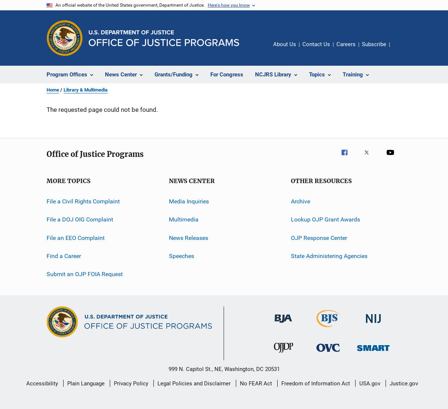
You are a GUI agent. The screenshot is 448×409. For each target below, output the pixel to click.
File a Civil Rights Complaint (83, 201)
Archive (300, 201)
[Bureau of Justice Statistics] (328, 328)
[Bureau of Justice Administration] (283, 324)
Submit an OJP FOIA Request (85, 274)
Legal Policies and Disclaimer (194, 383)
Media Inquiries (189, 201)
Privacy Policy (131, 383)
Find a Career (64, 256)
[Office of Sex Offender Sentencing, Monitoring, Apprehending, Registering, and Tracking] (373, 352)
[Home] (164, 38)
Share (401, 49)
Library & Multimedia (86, 90)
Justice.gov (404, 383)
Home (53, 90)
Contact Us (316, 44)
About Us (284, 44)
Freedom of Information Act (315, 383)
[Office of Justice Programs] (65, 38)
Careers (346, 44)
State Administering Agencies (329, 256)
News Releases (188, 237)
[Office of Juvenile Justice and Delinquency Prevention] (283, 354)
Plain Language (86, 383)
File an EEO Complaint (76, 237)
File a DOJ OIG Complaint (80, 219)
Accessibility (42, 383)
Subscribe (374, 44)
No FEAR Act (256, 383)
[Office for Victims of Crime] (328, 353)
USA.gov (369, 383)
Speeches (181, 256)
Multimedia (183, 219)
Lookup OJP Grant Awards (325, 219)
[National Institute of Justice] (373, 324)
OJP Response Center (319, 237)
